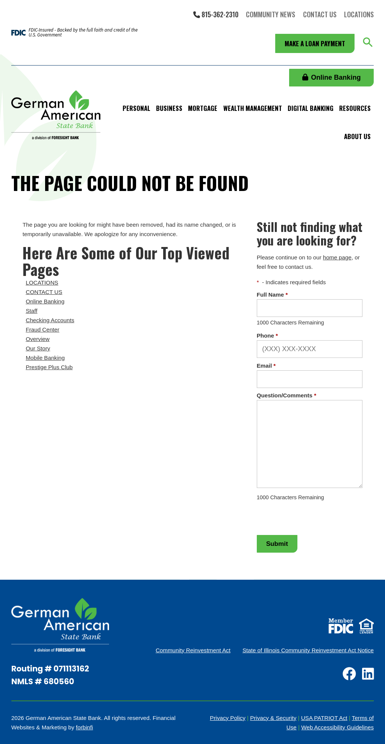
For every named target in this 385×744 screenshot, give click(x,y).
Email (266, 365)
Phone (267, 335)
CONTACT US (44, 292)
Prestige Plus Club (49, 367)
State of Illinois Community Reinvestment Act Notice (308, 650)
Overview (37, 339)
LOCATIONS (42, 282)
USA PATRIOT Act (324, 718)
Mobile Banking (45, 358)
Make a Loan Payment (315, 43)
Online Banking (331, 77)
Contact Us (319, 14)
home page (337, 257)
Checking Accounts (50, 320)
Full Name (272, 294)
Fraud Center (42, 329)
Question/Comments (287, 395)
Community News (270, 14)
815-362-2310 (215, 14)
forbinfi (84, 727)
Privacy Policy (227, 718)
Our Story (38, 348)
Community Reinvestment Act (193, 650)
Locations (359, 14)
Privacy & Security (273, 718)
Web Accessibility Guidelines (337, 727)
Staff (31, 311)
